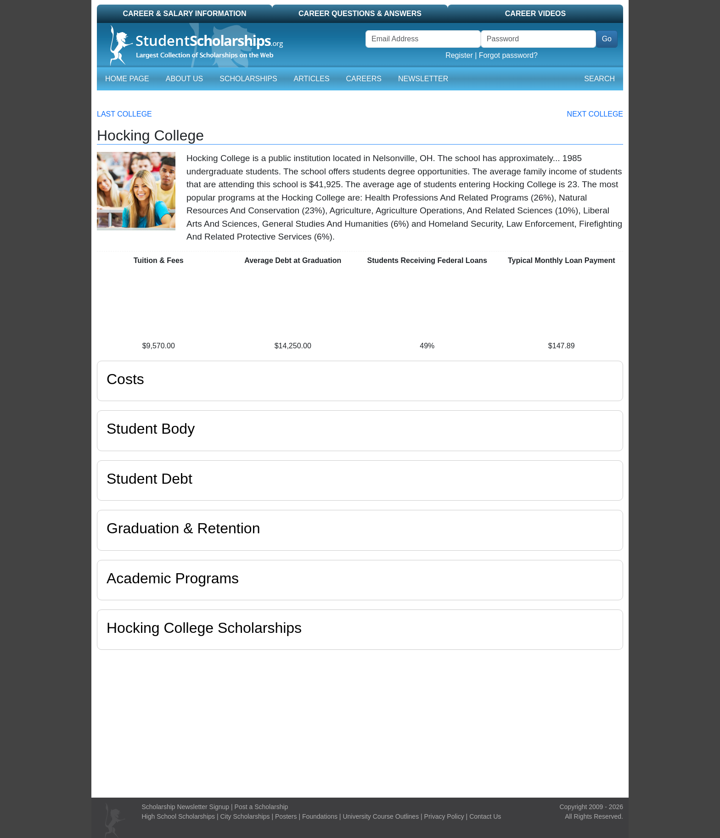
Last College (124, 114)
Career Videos (535, 13)
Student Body (151, 428)
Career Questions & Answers (360, 13)
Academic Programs (173, 578)
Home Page (127, 79)
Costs (125, 379)
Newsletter (423, 79)
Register (459, 55)
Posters (286, 816)
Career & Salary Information (184, 13)
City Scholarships (245, 816)
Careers (364, 79)
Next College (595, 114)
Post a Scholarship (261, 806)
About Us (184, 79)
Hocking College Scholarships (204, 628)
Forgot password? (508, 55)
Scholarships (248, 79)
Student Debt (149, 478)
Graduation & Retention (183, 528)
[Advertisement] (360, 721)
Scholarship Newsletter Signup (186, 806)
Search (599, 79)
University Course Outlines (381, 816)
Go (607, 39)
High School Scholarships (178, 816)
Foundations (320, 816)
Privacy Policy (444, 816)
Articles (312, 79)
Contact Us (485, 816)
